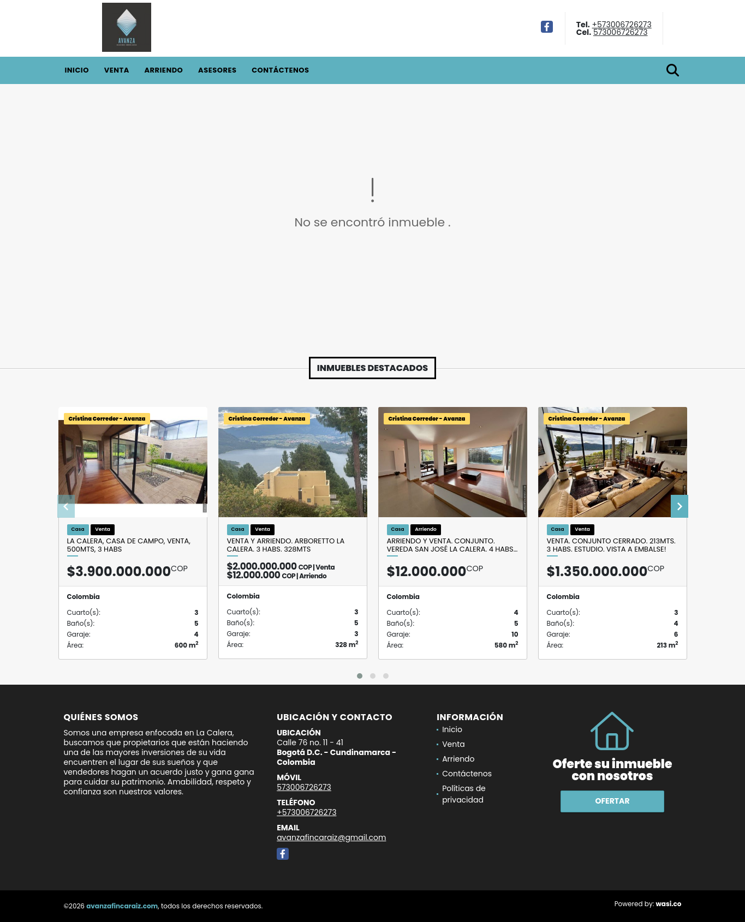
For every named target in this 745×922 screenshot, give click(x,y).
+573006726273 (621, 24)
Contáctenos (280, 70)
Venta (116, 70)
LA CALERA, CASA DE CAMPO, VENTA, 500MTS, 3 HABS (128, 545)
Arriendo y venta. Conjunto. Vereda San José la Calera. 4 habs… (452, 545)
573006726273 (620, 32)
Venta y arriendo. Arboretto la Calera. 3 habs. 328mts (286, 545)
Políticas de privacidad (464, 794)
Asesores (217, 70)
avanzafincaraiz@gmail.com (331, 837)
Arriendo (163, 70)
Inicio (77, 70)
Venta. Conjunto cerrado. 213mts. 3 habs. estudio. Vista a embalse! (611, 545)
